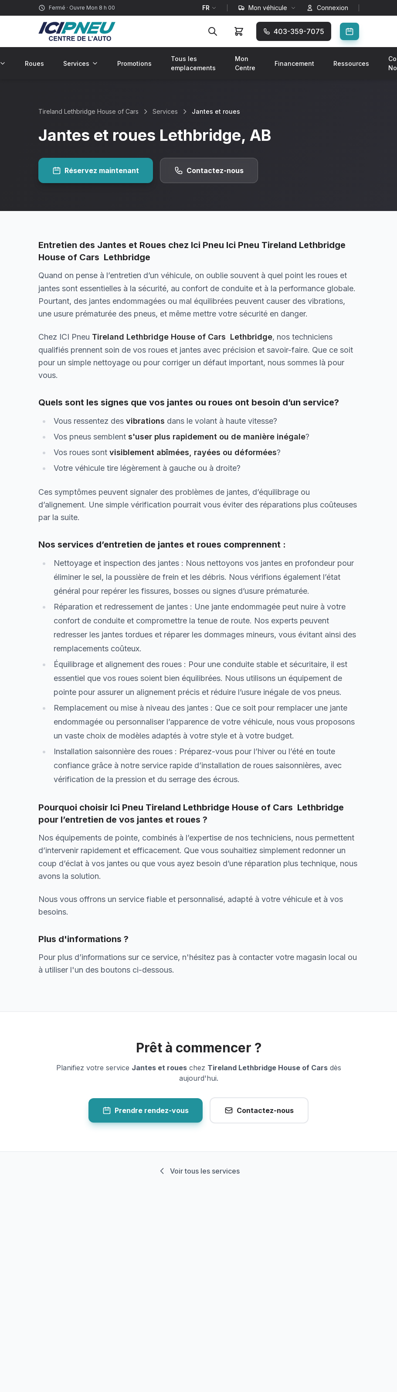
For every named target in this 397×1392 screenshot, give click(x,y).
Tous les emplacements (193, 63)
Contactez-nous (209, 170)
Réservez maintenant (95, 170)
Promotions (134, 63)
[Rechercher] (212, 31)
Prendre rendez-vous (145, 1110)
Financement (294, 63)
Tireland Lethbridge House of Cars (88, 111)
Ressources (351, 63)
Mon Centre (245, 63)
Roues (34, 63)
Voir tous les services (199, 1171)
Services (80, 63)
